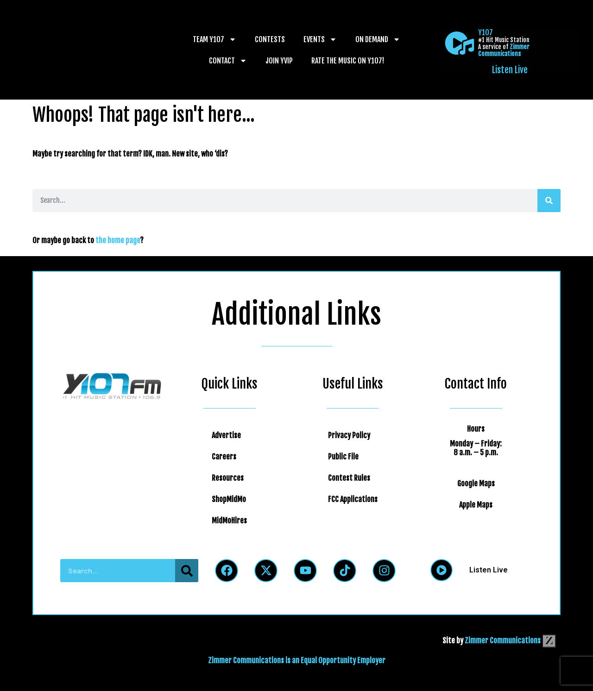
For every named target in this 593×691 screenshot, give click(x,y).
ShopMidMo (229, 499)
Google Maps (476, 483)
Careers (224, 456)
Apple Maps (475, 504)
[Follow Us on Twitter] (266, 570)
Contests (270, 39)
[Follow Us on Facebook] (226, 570)
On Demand (377, 39)
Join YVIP (279, 60)
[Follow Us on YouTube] (305, 570)
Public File (343, 456)
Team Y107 (214, 39)
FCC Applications (353, 499)
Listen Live (510, 69)
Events (320, 39)
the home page (117, 240)
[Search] (549, 200)
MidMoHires (229, 520)
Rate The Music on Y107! (347, 60)
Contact (228, 60)
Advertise (226, 435)
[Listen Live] (459, 43)
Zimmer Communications (504, 50)
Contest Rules (349, 478)
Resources (228, 478)
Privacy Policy (349, 435)
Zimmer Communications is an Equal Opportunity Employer (296, 660)
